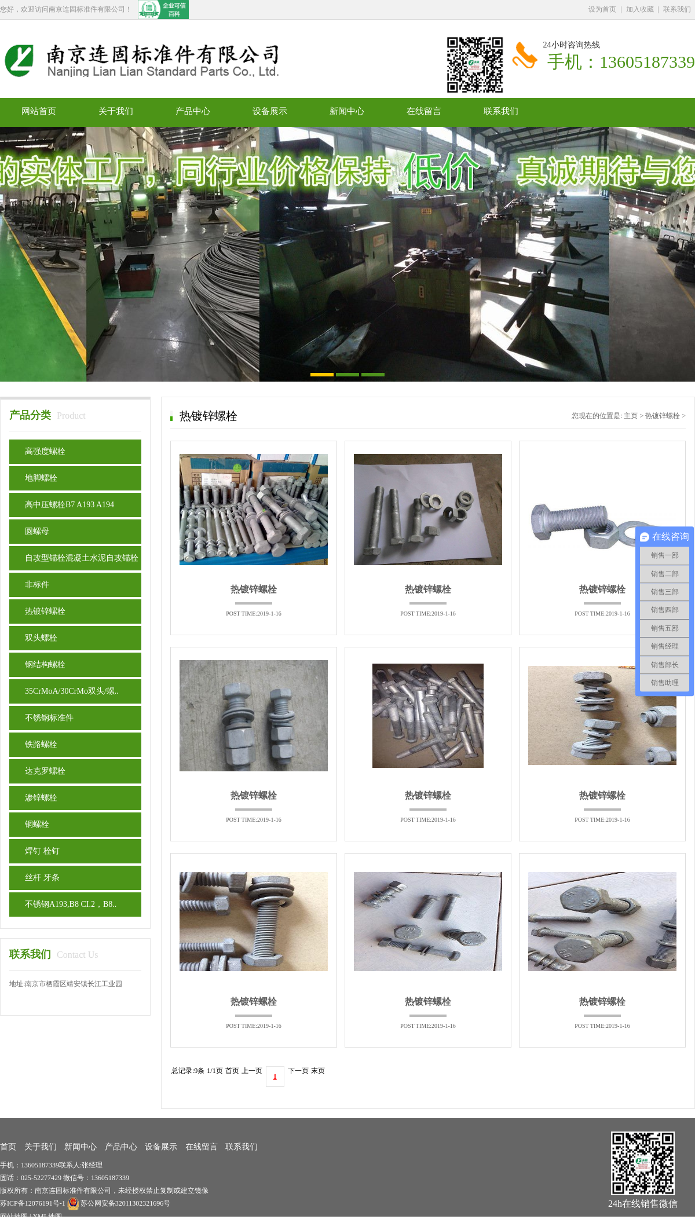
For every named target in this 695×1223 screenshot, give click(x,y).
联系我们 (677, 9)
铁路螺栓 (41, 744)
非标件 (37, 584)
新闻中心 (347, 111)
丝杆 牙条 (42, 877)
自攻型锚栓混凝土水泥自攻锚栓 (81, 558)
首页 (8, 1147)
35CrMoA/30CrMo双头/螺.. (72, 691)
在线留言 (424, 111)
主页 (631, 416)
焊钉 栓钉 (42, 851)
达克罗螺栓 (45, 771)
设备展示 (270, 111)
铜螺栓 (37, 824)
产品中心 (192, 111)
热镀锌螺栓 (45, 611)
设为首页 (602, 9)
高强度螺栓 (45, 451)
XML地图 (47, 1217)
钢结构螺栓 (45, 664)
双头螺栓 (41, 638)
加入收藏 (640, 9)
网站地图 (14, 1217)
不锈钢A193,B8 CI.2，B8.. (70, 904)
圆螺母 (37, 531)
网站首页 (38, 111)
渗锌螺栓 (41, 797)
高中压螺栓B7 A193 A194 (69, 504)
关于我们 (115, 111)
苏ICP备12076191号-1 (33, 1203)
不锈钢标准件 (49, 717)
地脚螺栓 (41, 478)
